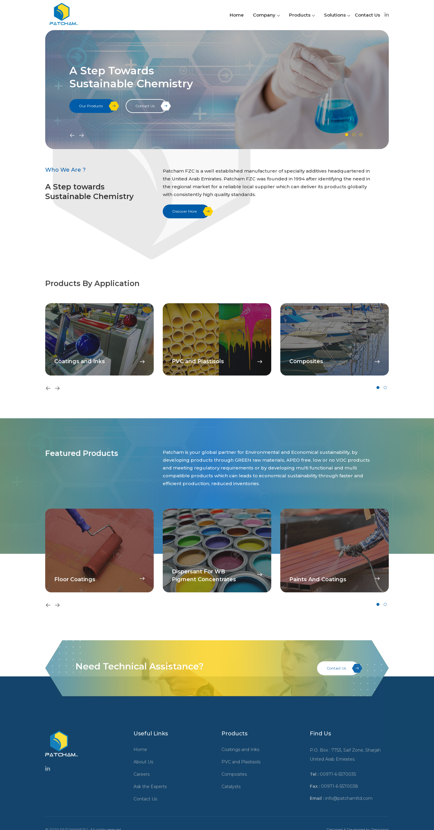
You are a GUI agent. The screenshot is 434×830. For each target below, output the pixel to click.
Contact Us (367, 15)
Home (237, 15)
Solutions (337, 15)
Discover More (190, 211)
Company (266, 15)
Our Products (97, 106)
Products (302, 15)
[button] (346, 135)
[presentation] (72, 136)
